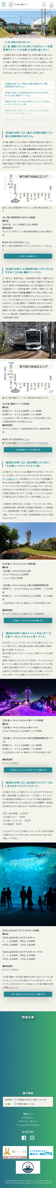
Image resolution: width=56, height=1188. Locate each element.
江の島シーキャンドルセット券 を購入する (28, 620)
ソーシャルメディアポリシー (28, 1124)
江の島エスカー (12, 478)
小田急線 (8, 1099)
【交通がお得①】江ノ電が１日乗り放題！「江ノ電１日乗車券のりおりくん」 (26, 87)
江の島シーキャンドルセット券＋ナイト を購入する (28, 770)
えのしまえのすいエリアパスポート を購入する (28, 994)
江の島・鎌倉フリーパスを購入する (28, 450)
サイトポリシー (28, 1117)
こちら (27, 242)
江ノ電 (7, 1104)
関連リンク (28, 1113)
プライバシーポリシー (28, 1121)
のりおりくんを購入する (28, 256)
